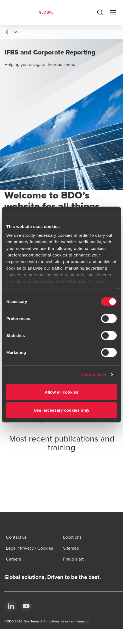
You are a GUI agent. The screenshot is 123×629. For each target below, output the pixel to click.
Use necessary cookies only (62, 410)
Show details (93, 374)
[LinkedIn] (11, 606)
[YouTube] (26, 606)
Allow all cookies (62, 392)
